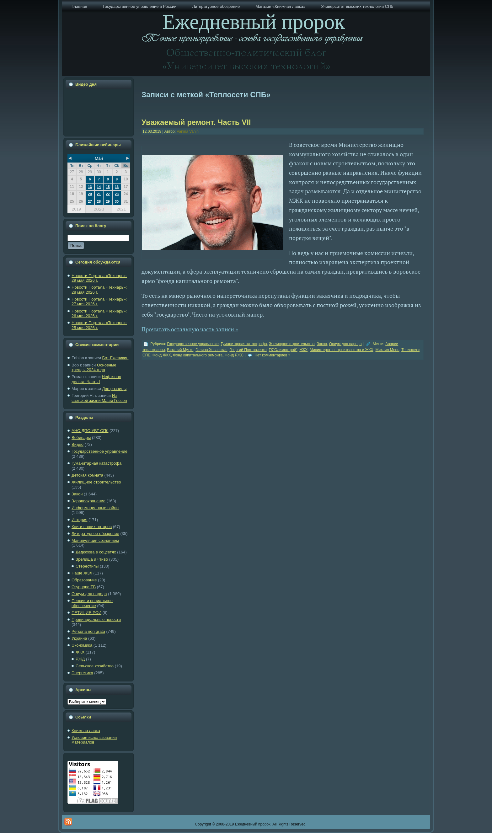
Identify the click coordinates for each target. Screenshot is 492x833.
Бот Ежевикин (115, 357)
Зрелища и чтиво (92, 559)
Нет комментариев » (272, 355)
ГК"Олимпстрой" (283, 350)
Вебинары (81, 437)
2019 (76, 209)
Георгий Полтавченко (247, 350)
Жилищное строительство (96, 482)
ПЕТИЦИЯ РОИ (86, 612)
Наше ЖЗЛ (82, 573)
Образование (84, 580)
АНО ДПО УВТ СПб (90, 430)
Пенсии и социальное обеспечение (92, 603)
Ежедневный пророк (252, 824)
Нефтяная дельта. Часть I (96, 379)
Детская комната (87, 475)
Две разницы (114, 388)
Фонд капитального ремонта (197, 355)
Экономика (82, 645)
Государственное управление (99, 451)
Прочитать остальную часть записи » (190, 329)
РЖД (80, 659)
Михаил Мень (387, 350)
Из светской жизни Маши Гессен (99, 398)
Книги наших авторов (92, 526)
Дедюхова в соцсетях (96, 552)
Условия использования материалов (94, 740)
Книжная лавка (86, 730)
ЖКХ (80, 652)
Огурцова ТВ (84, 587)
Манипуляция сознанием (95, 540)
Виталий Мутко (180, 350)
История (79, 519)
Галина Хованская (211, 350)
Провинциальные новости (96, 619)
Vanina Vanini (188, 131)
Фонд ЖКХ (161, 355)
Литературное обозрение (95, 533)
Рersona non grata (88, 631)
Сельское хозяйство (95, 666)
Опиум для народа (89, 593)
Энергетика (82, 672)
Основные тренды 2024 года (94, 367)
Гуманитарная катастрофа (96, 463)
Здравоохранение (88, 501)
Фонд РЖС (234, 355)
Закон (77, 494)
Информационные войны (95, 507)
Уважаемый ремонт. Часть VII (196, 122)
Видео (77, 444)
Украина (79, 638)
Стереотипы (87, 566)
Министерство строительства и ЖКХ (341, 350)
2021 (121, 209)
